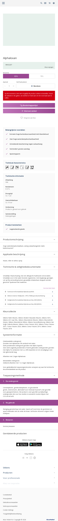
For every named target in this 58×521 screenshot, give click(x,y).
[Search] (41, 3)
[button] (54, 3)
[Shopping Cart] (49, 3)
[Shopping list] (45, 3)
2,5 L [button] (16, 76)
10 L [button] (42, 76)
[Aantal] (9, 86)
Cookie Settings (8, 469)
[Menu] (3, 3)
